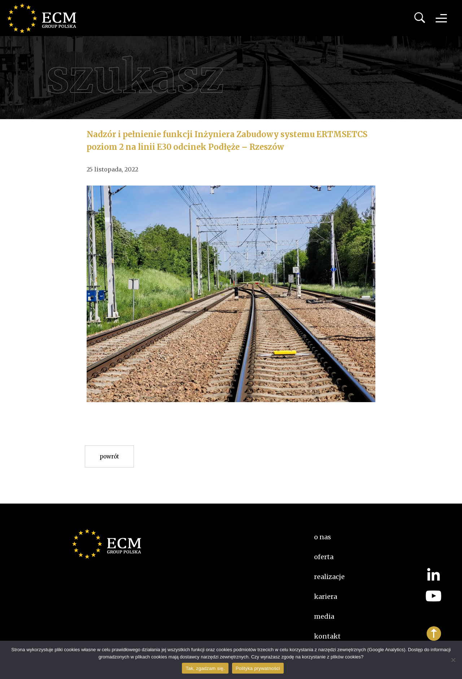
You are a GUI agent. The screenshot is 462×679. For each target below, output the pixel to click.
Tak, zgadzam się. (205, 668)
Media (324, 616)
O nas (322, 537)
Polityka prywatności (258, 668)
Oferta (324, 557)
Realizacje (329, 577)
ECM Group (45, 18)
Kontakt (327, 636)
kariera (325, 596)
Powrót (109, 456)
